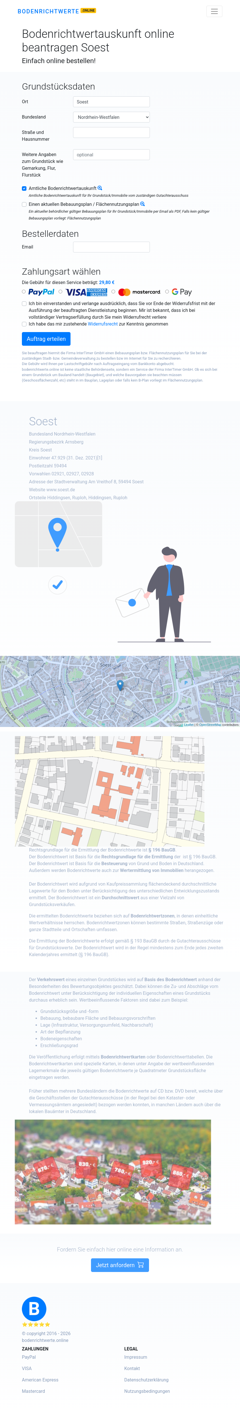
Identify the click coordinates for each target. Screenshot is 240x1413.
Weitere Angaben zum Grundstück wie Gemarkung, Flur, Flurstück (42, 165)
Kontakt (132, 1368)
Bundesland (34, 117)
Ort (25, 101)
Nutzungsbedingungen (147, 1391)
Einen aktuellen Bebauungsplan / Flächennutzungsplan (84, 204)
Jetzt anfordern (120, 1286)
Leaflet (189, 724)
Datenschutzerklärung (146, 1380)
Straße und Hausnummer (35, 136)
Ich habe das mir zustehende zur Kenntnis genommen (98, 324)
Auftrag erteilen (46, 338)
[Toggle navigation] (214, 11)
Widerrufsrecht (103, 324)
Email (27, 247)
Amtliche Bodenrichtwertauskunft (62, 188)
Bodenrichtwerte (48, 11)
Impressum (135, 1357)
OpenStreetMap (210, 724)
